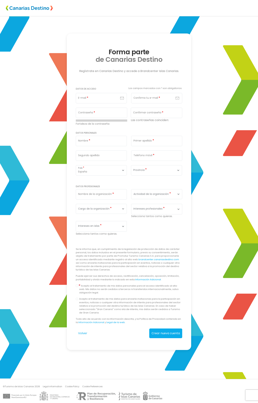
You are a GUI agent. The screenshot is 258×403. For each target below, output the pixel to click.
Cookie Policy (72, 386)
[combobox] (156, 194)
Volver (82, 333)
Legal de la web (115, 322)
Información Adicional (148, 279)
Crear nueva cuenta (166, 333)
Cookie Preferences (92, 386)
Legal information (52, 386)
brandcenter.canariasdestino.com (158, 259)
